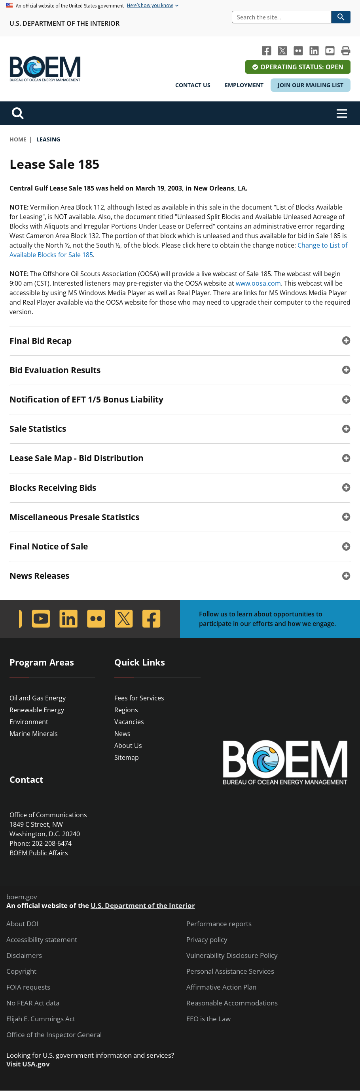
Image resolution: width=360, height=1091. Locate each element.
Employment (244, 85)
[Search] (282, 17)
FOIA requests (28, 987)
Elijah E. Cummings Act (40, 1019)
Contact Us (192, 85)
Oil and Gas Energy (37, 698)
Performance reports (219, 923)
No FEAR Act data (32, 1003)
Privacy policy (206, 939)
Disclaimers (24, 955)
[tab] (180, 340)
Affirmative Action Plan (221, 987)
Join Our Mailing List (310, 85)
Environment (28, 721)
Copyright (21, 971)
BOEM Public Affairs (38, 853)
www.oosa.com (258, 283)
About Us (128, 745)
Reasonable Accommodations (232, 1003)
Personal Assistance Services (230, 971)
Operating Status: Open (301, 67)
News (122, 733)
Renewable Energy (36, 710)
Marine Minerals (33, 733)
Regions (126, 710)
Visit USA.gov (28, 1064)
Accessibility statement (41, 939)
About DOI (22, 923)
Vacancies (129, 721)
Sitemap (126, 757)
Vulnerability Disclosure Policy (232, 955)
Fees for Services (139, 698)
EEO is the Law (208, 1019)
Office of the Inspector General (54, 1034)
